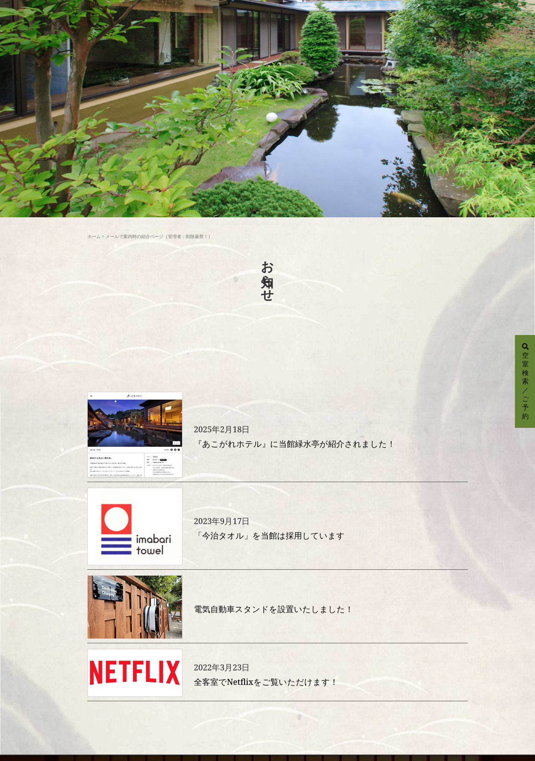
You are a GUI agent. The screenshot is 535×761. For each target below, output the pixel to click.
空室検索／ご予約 (525, 381)
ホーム (94, 236)
